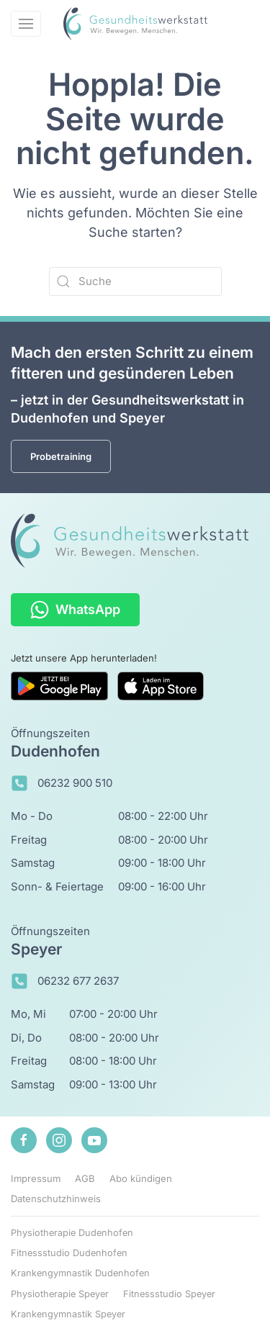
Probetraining (60, 456)
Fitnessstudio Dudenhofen (69, 1252)
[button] (26, 24)
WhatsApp (75, 609)
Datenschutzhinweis (56, 1198)
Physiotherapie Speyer (60, 1294)
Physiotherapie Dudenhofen (72, 1232)
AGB (85, 1178)
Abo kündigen (140, 1178)
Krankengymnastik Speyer (68, 1314)
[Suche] (135, 281)
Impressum (35, 1178)
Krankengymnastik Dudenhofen (80, 1273)
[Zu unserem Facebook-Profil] (24, 1140)
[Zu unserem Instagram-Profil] (59, 1140)
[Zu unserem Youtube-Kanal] (94, 1140)
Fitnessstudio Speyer (169, 1294)
